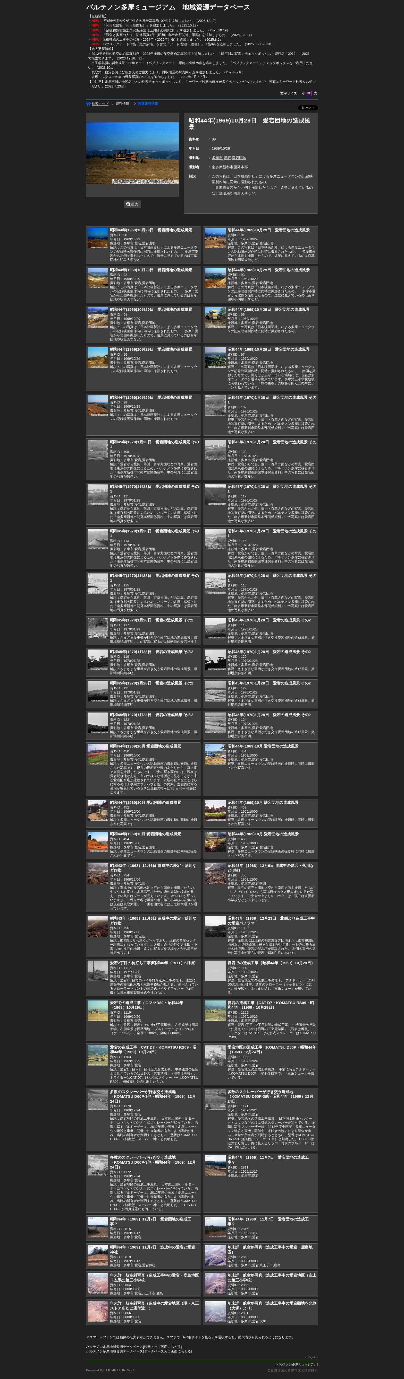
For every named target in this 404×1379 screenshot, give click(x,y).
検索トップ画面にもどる (162, 1347)
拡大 (132, 204)
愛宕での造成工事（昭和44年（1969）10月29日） (271, 963)
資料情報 (122, 104)
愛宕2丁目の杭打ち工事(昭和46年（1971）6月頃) (153, 963)
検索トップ (97, 104)
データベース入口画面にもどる (167, 1351)
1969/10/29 (221, 148)
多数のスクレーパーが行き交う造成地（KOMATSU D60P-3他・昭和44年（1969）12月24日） (153, 1096)
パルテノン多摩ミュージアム (297, 1364)
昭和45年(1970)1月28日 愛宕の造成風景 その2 (151, 620)
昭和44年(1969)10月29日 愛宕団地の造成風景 (151, 230)
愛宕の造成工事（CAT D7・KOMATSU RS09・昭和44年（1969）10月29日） (271, 1005)
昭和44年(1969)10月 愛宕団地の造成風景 (145, 746)
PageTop (313, 1357)
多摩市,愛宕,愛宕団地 (229, 158)
